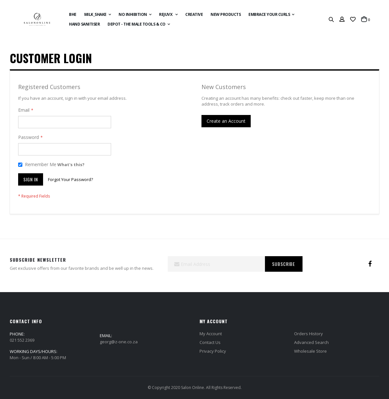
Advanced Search (311, 342)
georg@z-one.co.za (119, 342)
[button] (353, 19)
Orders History (308, 333)
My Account (211, 333)
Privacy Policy (213, 351)
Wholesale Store (310, 351)
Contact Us (210, 342)
